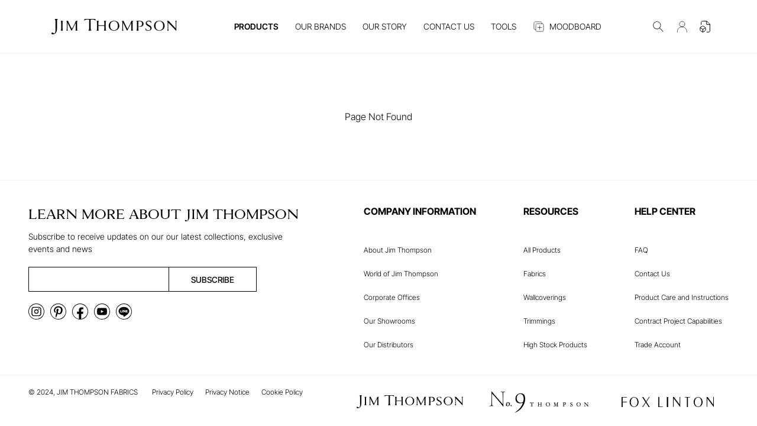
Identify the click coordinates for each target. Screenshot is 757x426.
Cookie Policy (282, 392)
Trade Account (658, 344)
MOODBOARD (567, 27)
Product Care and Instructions (682, 297)
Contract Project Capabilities (678, 321)
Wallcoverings (544, 297)
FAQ (641, 250)
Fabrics (534, 273)
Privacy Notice (227, 392)
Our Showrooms (389, 321)
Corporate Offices (392, 297)
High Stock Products (555, 344)
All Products (542, 250)
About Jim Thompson (398, 250)
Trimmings (539, 321)
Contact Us (652, 273)
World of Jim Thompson (401, 273)
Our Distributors (388, 344)
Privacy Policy (172, 392)
